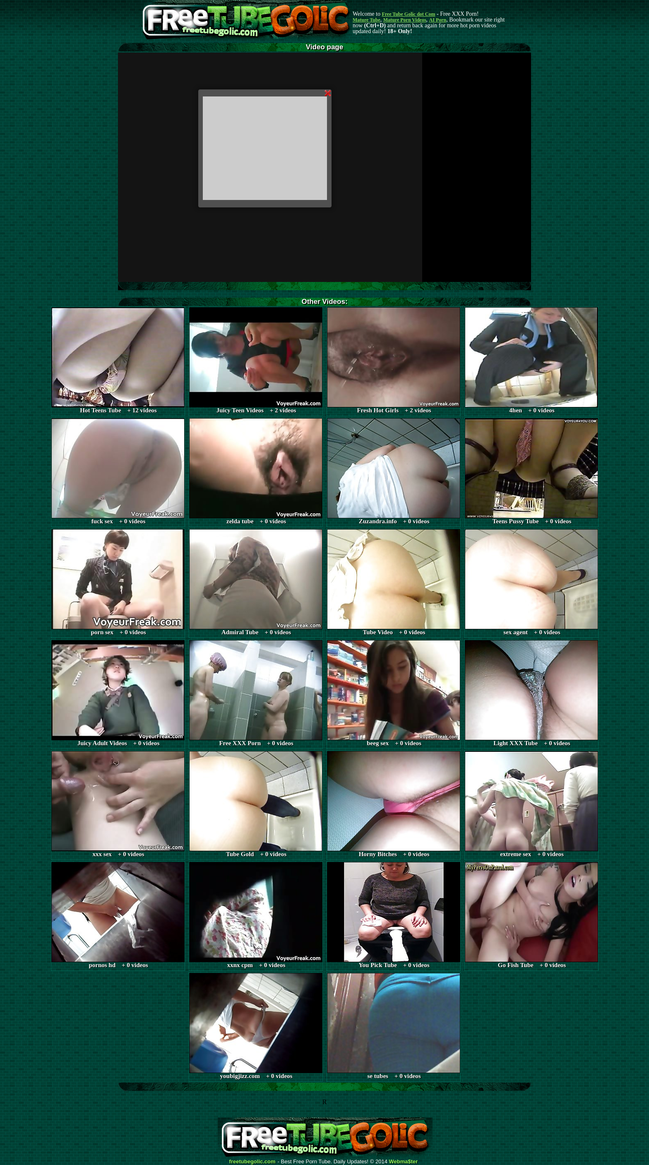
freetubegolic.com (252, 1162)
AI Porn (438, 20)
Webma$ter (403, 1162)
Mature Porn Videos (404, 20)
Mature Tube (366, 20)
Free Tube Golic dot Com (408, 14)
